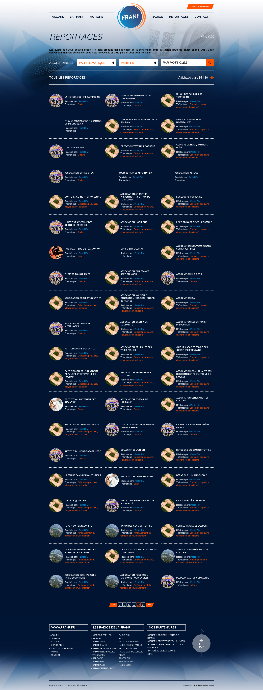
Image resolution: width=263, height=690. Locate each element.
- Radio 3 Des (98, 642)
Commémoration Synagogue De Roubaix (138, 121)
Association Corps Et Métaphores (77, 324)
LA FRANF (77, 17)
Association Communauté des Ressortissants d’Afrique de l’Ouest (194, 374)
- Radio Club (124, 665)
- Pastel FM (124, 658)
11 (129, 604)
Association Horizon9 (133, 222)
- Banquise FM (125, 662)
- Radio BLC (124, 635)
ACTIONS (96, 17)
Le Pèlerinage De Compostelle (194, 222)
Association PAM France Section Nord (134, 272)
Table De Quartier (75, 500)
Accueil (58, 17)
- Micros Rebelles (101, 635)
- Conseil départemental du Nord (166, 641)
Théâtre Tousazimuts (77, 274)
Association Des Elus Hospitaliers (188, 121)
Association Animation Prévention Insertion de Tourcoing (135, 197)
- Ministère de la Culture (161, 651)
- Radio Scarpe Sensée (130, 652)
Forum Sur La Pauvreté (78, 525)
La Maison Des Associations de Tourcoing (138, 551)
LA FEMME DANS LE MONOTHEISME (83, 475)
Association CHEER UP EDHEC (137, 476)
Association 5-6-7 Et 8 (189, 274)
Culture (81, 104)
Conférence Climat (131, 248)
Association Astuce (186, 172)
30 (206, 77)
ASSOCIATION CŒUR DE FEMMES (82, 424)
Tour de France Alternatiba (135, 172)
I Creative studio (203, 685)
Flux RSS (207, 37)
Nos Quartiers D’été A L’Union (82, 248)
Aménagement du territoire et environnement (80, 534)
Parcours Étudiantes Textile (193, 449)
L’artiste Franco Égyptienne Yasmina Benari (137, 426)
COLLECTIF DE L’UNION (132, 449)
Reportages (179, 17)
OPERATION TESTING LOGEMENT (137, 146)
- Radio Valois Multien (103, 648)
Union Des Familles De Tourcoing (189, 95)
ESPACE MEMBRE (200, 6)
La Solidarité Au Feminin (190, 500)
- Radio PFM (97, 662)
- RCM (120, 638)
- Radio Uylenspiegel (103, 652)
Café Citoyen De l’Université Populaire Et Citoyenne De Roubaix (81, 374)
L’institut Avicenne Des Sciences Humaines (78, 223)
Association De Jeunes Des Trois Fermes (136, 348)
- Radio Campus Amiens (130, 645)
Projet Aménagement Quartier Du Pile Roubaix (83, 122)
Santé (81, 409)
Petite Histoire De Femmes (80, 348)
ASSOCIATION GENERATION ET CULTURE (192, 399)
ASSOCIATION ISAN (186, 298)
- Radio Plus (98, 665)
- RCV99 (121, 655)
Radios (157, 17)
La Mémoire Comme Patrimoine (82, 97)
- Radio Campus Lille (102, 668)
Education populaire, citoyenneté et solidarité (192, 105)
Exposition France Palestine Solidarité (137, 502)
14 (143, 604)
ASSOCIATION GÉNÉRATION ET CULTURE (192, 551)
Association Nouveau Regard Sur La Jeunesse (193, 247)
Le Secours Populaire (189, 196)
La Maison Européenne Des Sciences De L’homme (80, 551)
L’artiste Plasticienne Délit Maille (192, 426)
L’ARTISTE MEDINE (74, 147)
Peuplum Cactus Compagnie (192, 577)
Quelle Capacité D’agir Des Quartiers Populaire (192, 348)
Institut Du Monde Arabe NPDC (83, 451)
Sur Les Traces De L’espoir (191, 525)
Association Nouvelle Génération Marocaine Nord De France (137, 298)
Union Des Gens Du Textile (136, 525)
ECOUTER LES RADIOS (61, 648)
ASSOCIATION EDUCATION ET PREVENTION (191, 323)
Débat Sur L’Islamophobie (191, 475)
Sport (80, 256)
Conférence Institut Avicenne (83, 196)
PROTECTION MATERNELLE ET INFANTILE (80, 400)
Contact (202, 17)
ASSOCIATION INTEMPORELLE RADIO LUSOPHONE (80, 576)
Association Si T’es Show (79, 172)
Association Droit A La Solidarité (133, 323)
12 (134, 604)
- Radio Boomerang (128, 642)
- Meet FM (96, 638)
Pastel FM (84, 101)
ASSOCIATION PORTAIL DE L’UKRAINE (134, 400)
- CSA (149, 654)
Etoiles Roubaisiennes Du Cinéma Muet (135, 97)
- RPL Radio (97, 658)
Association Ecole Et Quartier (83, 298)
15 (200, 77)
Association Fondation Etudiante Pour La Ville (134, 576)
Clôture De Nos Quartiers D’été (192, 146)
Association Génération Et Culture (136, 374)
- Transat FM (98, 655)
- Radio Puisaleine (128, 648)
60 (212, 77)
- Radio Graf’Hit (100, 645)
